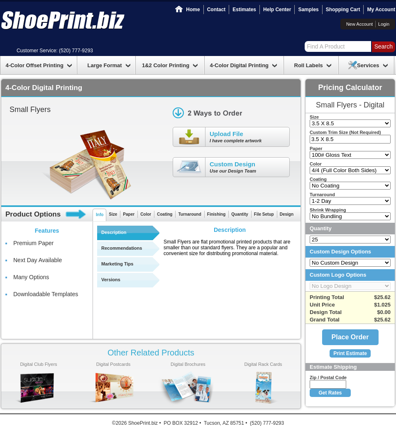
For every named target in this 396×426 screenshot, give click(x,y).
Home (193, 9)
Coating (164, 214)
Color (145, 214)
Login (383, 24)
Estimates (244, 9)
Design (286, 214)
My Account (381, 9)
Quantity (239, 214)
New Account (359, 24)
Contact (216, 9)
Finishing (216, 214)
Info (99, 214)
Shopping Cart (343, 9)
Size (113, 214)
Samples (308, 9)
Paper (128, 214)
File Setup (264, 214)
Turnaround (189, 214)
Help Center (277, 9)
